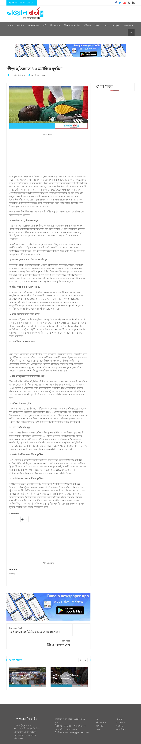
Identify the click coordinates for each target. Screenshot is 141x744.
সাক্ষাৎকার (128, 25)
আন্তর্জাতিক (33, 25)
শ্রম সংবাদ (120, 712)
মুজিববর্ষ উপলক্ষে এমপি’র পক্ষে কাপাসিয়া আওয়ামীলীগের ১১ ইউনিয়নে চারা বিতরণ (26, 665)
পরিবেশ (87, 25)
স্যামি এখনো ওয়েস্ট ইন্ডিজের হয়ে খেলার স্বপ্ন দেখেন (27, 631)
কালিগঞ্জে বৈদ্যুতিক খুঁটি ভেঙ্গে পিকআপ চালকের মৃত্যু (66, 666)
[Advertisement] (48, 154)
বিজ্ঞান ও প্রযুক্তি (72, 25)
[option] (27, 667)
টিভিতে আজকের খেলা (69, 629)
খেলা (106, 25)
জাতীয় (20, 25)
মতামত (9, 25)
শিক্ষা (97, 25)
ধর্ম (44, 25)
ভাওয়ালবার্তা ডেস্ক (18, 75)
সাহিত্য (115, 25)
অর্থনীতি (100, 715)
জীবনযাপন (55, 25)
